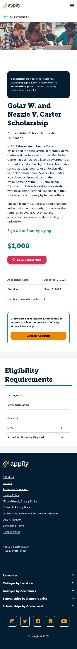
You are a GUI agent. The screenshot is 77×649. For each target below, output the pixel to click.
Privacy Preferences (14, 550)
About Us (8, 477)
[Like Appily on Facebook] (37, 621)
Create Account (38, 335)
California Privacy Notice (17, 507)
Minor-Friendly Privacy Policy (20, 501)
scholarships (18, 86)
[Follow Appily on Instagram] (12, 621)
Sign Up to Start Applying (29, 230)
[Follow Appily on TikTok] (50, 621)
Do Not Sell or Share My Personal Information (30, 513)
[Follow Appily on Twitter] (25, 621)
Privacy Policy (11, 495)
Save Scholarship (27, 260)
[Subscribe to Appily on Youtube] (64, 621)
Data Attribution (12, 519)
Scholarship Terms (13, 525)
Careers (7, 483)
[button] (14, 259)
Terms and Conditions (15, 489)
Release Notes (11, 531)
